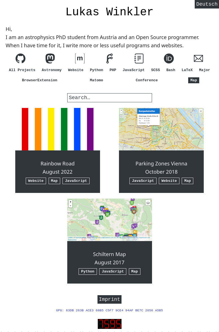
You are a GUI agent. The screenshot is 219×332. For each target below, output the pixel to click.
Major (204, 70)
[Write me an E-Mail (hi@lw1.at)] (198, 59)
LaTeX (187, 70)
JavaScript (134, 70)
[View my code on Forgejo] (109, 59)
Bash (170, 70)
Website (76, 70)
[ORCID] (168, 59)
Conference (147, 80)
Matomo (96, 80)
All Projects (22, 70)
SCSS (155, 70)
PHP (113, 70)
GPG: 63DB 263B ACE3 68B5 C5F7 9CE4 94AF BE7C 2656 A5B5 (109, 311)
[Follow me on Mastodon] (50, 59)
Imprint (109, 299)
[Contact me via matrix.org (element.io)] (79, 59)
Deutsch (207, 4)
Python (96, 70)
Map (193, 80)
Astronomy (52, 70)
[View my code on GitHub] (20, 59)
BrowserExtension (39, 80)
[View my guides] (139, 59)
